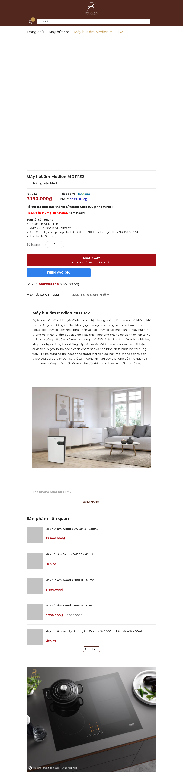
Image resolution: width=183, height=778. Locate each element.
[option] (91, 106)
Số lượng (33, 244)
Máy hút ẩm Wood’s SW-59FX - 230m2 (71, 529)
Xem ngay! (77, 213)
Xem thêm (91, 649)
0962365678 (49, 284)
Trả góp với (75, 193)
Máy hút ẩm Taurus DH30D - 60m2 (69, 554)
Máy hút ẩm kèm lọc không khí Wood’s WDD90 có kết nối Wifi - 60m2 (94, 631)
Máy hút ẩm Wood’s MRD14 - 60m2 (69, 605)
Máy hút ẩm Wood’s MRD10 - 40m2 (69, 580)
